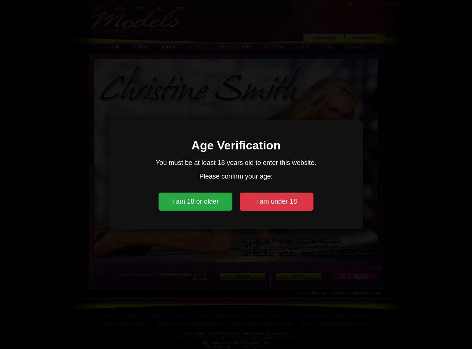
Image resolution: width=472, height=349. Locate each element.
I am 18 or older (195, 201)
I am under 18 (276, 201)
